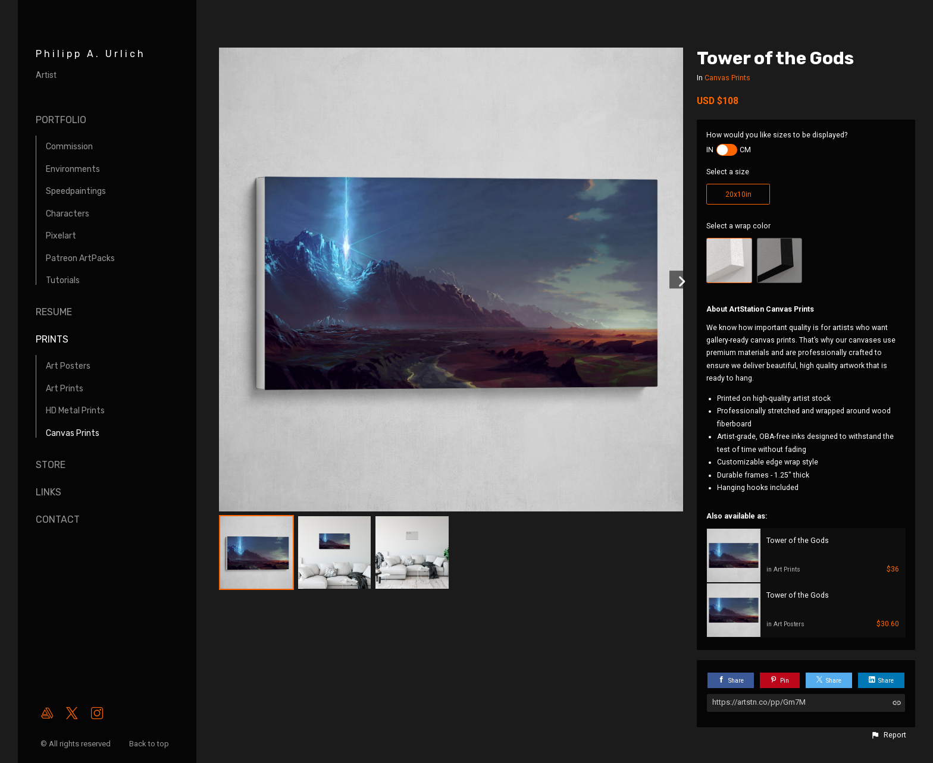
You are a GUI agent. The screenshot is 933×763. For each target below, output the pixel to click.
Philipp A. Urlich (91, 53)
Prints (52, 339)
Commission (69, 147)
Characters (67, 214)
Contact (58, 519)
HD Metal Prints (75, 411)
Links (48, 492)
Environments (73, 169)
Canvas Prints (72, 433)
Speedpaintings (76, 191)
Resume (54, 312)
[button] (888, 735)
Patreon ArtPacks (80, 258)
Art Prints (64, 389)
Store (50, 464)
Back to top (150, 743)
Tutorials (63, 280)
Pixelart (61, 236)
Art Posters (68, 366)
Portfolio (61, 119)
